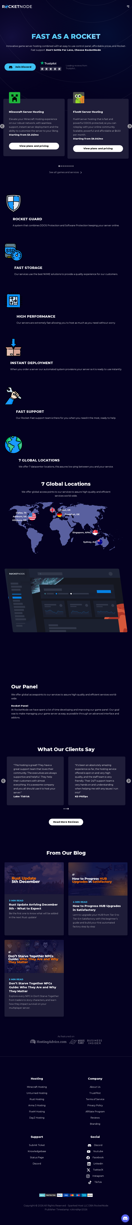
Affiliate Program (95, 1111)
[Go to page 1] (59, 166)
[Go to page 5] (67, 166)
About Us (95, 1087)
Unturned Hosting (37, 1093)
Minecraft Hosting (37, 1087)
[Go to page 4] (65, 166)
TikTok (95, 1182)
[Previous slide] (3, 781)
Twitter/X (95, 1170)
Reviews (95, 1117)
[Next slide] (130, 126)
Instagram (95, 1176)
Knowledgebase (37, 1151)
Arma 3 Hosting (37, 1105)
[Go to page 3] (63, 166)
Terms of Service (95, 1099)
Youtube (95, 1151)
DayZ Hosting (36, 1117)
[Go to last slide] (2, 126)
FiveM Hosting (37, 1111)
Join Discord (20, 67)
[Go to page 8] (73, 166)
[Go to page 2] (61, 166)
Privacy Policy (95, 1105)
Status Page (37, 1157)
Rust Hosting (37, 1099)
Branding (95, 1124)
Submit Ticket (37, 1145)
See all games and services (66, 172)
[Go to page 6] (69, 166)
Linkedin (95, 1164)
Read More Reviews (66, 822)
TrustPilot (95, 1093)
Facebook (95, 1157)
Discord (37, 1163)
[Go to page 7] (71, 166)
